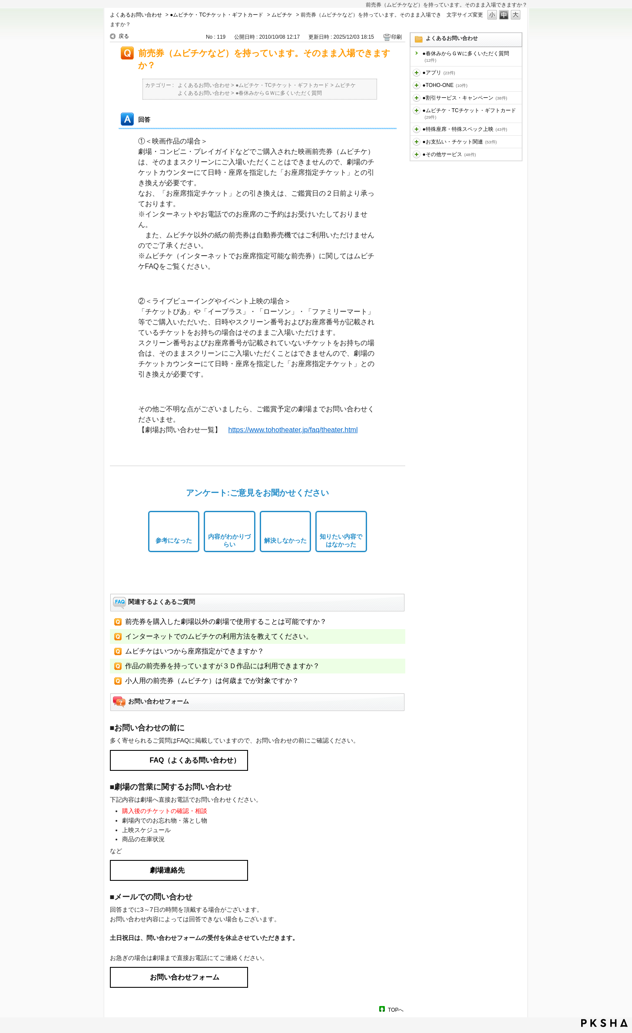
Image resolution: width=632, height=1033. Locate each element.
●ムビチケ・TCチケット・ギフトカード (216, 15)
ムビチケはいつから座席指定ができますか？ (194, 651)
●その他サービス (449, 154)
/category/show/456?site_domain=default (416, 98)
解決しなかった (285, 540)
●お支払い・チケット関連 (460, 142)
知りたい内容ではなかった (341, 540)
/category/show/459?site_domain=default (416, 110)
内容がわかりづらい (229, 540)
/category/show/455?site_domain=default (416, 85)
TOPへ (396, 1010)
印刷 (396, 37)
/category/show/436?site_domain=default (416, 73)
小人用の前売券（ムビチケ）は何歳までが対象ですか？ (212, 680)
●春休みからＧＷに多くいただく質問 (466, 56)
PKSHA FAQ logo (604, 1023)
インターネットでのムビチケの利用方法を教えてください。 (219, 636)
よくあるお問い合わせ (136, 15)
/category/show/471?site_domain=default (416, 154)
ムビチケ (281, 15)
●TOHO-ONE (445, 85)
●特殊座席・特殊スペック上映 (465, 129)
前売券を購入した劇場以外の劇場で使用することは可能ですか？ (226, 621)
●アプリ (439, 73)
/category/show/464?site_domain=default (416, 129)
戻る (124, 36)
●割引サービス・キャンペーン (465, 98)
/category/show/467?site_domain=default (416, 142)
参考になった (174, 540)
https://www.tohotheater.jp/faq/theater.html (293, 429)
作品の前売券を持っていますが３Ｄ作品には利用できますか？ (222, 666)
